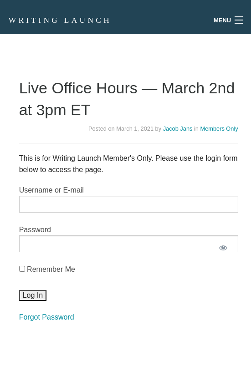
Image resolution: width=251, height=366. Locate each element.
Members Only (219, 128)
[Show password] (223, 247)
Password (35, 230)
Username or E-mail (51, 190)
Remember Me (47, 269)
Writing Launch (60, 20)
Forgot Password (46, 317)
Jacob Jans (178, 128)
